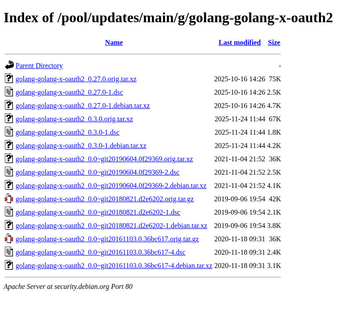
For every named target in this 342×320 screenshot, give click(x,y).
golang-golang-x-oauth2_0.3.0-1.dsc (67, 132)
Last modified (240, 42)
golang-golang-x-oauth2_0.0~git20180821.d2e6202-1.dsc (98, 212)
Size (274, 42)
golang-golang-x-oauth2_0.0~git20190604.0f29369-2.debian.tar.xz (111, 185)
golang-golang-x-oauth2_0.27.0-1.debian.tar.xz (83, 105)
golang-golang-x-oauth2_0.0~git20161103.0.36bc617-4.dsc (100, 252)
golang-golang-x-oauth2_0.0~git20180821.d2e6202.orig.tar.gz (105, 199)
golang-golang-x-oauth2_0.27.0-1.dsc (69, 92)
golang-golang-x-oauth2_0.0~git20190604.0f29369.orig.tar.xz (104, 159)
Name (114, 42)
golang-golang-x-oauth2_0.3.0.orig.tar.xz (74, 119)
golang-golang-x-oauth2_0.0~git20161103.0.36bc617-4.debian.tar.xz (114, 265)
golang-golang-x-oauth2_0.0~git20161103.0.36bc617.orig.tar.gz (107, 239)
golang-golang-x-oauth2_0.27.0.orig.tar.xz (76, 79)
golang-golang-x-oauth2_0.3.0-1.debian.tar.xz (81, 145)
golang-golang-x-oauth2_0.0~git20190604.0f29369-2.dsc (97, 172)
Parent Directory (39, 65)
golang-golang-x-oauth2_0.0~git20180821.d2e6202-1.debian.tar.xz (111, 225)
